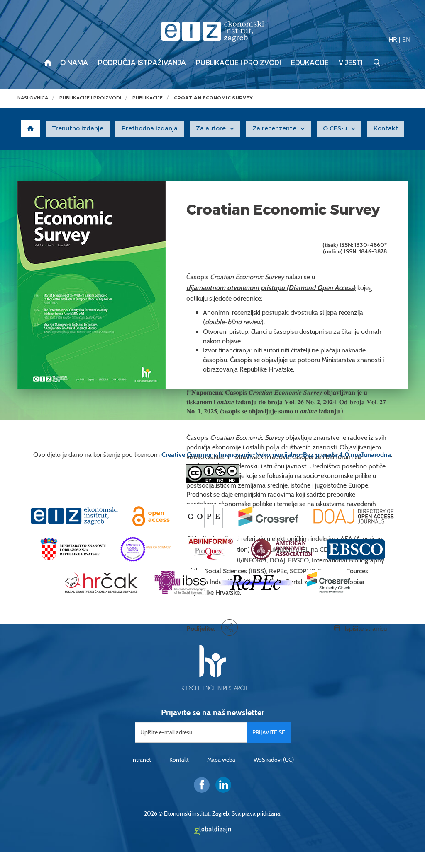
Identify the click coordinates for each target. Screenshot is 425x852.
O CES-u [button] (335, 129)
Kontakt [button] (386, 129)
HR (392, 39)
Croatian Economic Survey (213, 98)
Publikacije (147, 98)
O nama (74, 63)
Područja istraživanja (142, 63)
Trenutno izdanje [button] (77, 129)
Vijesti (351, 63)
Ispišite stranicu (365, 628)
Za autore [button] (211, 129)
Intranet (141, 759)
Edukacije (310, 63)
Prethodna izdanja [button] (150, 129)
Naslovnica (32, 98)
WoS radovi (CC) (274, 759)
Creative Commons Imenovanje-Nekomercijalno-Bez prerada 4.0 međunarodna (276, 455)
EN (406, 39)
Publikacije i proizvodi (238, 63)
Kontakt (179, 759)
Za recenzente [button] (274, 129)
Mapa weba (221, 759)
